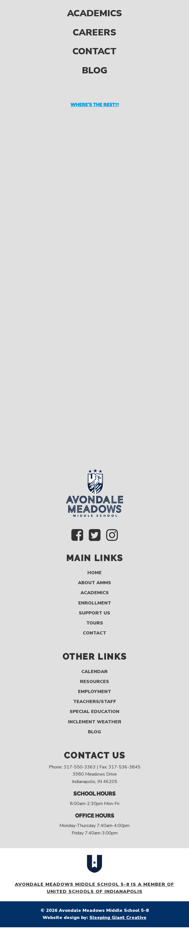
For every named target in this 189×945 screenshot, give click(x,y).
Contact (94, 36)
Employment (94, 691)
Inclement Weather (94, 722)
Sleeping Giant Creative (117, 917)
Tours (94, 623)
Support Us (94, 613)
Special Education (94, 711)
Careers (94, 17)
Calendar (94, 671)
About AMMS (94, 583)
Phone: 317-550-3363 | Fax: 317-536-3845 (94, 767)
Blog (94, 55)
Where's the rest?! (95, 89)
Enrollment (94, 603)
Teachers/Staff (94, 701)
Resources (94, 681)
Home (94, 573)
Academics (95, 593)
